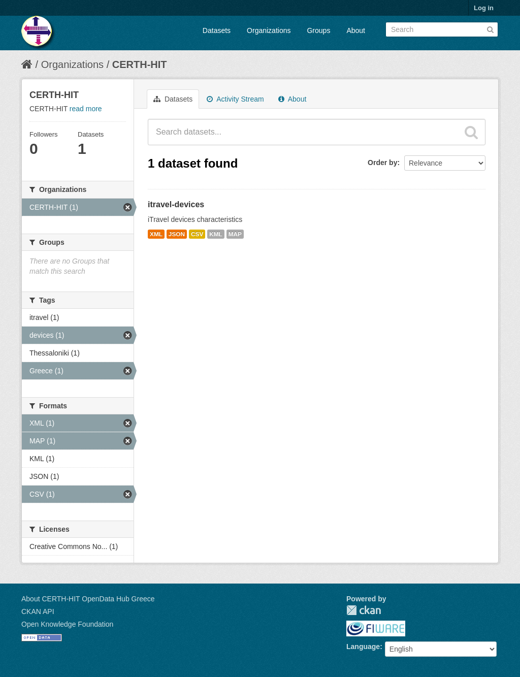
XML (156, 234)
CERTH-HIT (139, 64)
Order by (382, 162)
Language (363, 646)
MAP (235, 234)
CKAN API (37, 611)
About (355, 30)
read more (86, 109)
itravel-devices (176, 204)
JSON (177, 234)
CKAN (363, 610)
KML (215, 234)
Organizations (268, 30)
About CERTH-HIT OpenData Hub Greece (88, 599)
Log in (484, 8)
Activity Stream (235, 99)
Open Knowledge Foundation (67, 624)
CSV (197, 234)
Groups (318, 30)
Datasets (217, 30)
